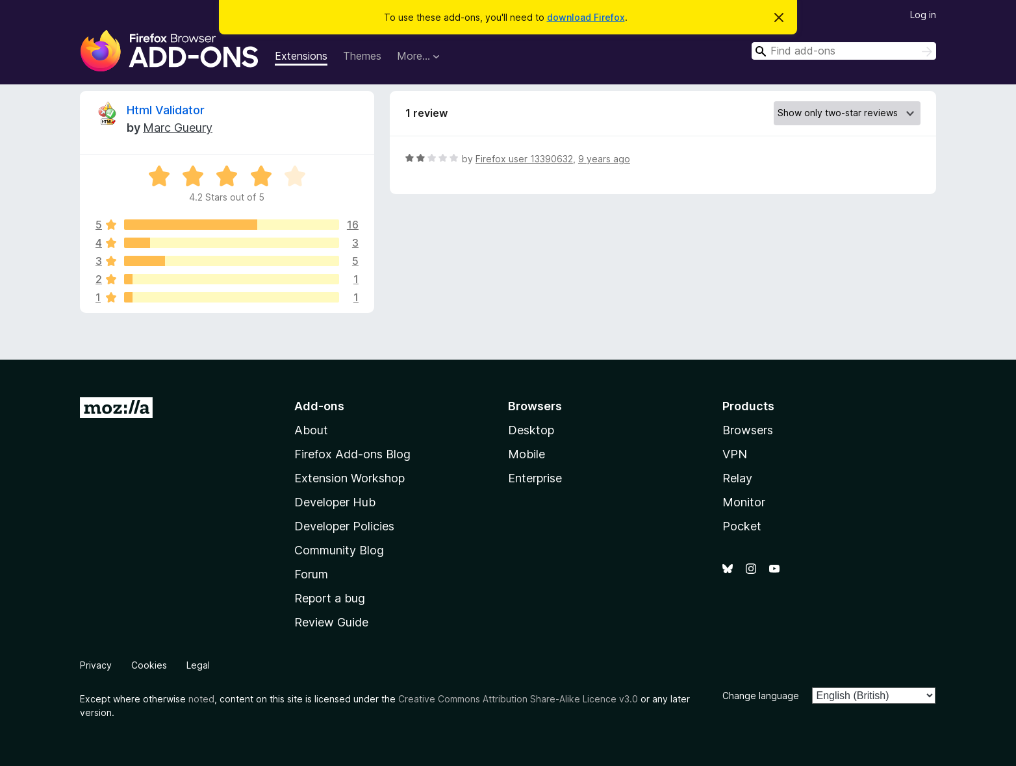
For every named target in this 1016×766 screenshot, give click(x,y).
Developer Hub (334, 502)
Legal (198, 665)
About (311, 430)
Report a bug (329, 598)
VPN (734, 454)
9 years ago (604, 158)
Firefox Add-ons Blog (352, 454)
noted (201, 698)
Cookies (149, 665)
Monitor (743, 502)
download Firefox (586, 17)
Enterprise (535, 478)
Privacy (96, 665)
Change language (760, 695)
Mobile (526, 454)
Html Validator (166, 110)
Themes (362, 55)
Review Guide (331, 622)
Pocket (741, 526)
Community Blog (339, 550)
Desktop (531, 430)
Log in (923, 14)
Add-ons (319, 406)
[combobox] (844, 51)
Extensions (301, 55)
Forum (311, 574)
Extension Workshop (349, 478)
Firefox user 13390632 (524, 158)
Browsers (747, 430)
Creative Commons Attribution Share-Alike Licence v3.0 (518, 698)
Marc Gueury (177, 127)
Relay (737, 478)
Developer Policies (344, 526)
